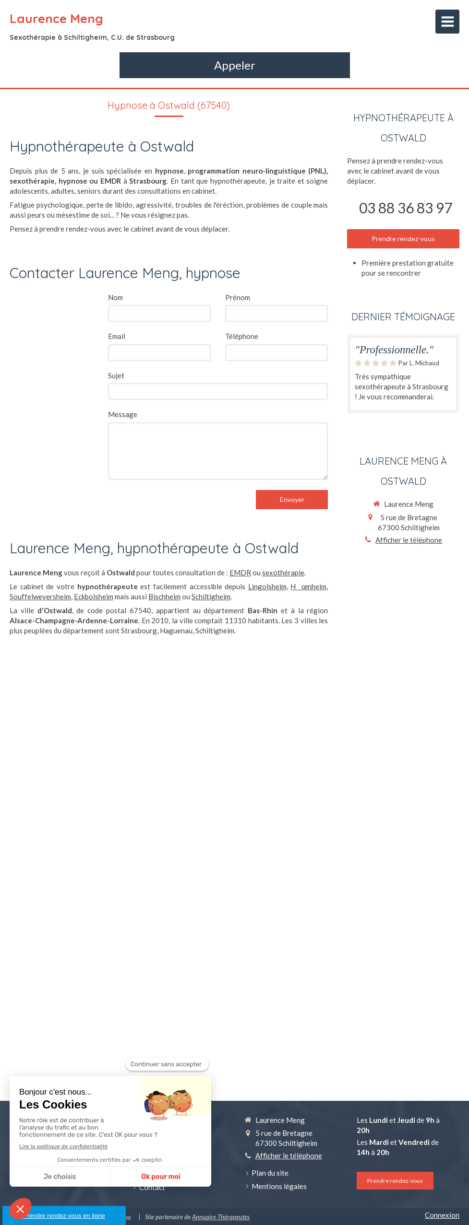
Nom (115, 297)
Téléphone (241, 336)
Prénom (237, 297)
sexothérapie (283, 572)
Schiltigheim (211, 596)
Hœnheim (308, 586)
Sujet (116, 375)
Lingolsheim (267, 586)
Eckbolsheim (93, 596)
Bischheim (164, 596)
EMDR (240, 572)
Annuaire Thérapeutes (221, 1217)
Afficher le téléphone (408, 540)
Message (122, 414)
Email (116, 336)
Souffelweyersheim (40, 596)
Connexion (442, 1215)
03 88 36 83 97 (405, 207)
